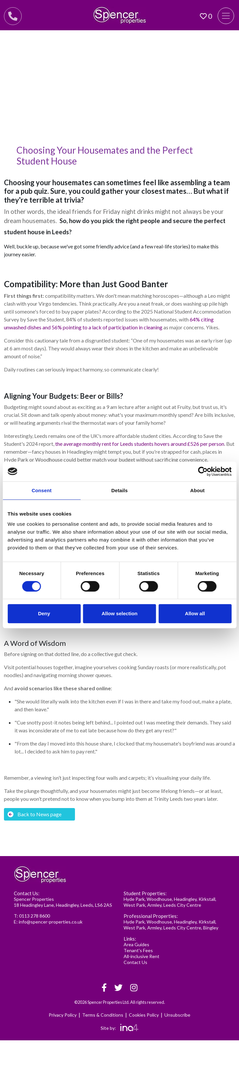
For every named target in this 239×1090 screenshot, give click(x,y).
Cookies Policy (144, 1015)
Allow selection (119, 613)
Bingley (210, 927)
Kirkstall (207, 899)
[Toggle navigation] (226, 16)
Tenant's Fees (138, 950)
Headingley (185, 899)
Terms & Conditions (102, 1015)
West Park (134, 905)
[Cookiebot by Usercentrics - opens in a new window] (202, 471)
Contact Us (135, 962)
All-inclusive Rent (141, 956)
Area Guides (136, 944)
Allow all (195, 613)
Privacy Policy (63, 1015)
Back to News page (34, 814)
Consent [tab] (42, 490)
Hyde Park (134, 899)
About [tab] (197, 490)
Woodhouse (159, 899)
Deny (44, 613)
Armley (154, 905)
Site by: (119, 1028)
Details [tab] (119, 490)
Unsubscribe (177, 1015)
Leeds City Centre (182, 905)
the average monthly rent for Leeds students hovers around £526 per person (139, 444)
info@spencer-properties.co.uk (51, 922)
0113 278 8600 (34, 916)
